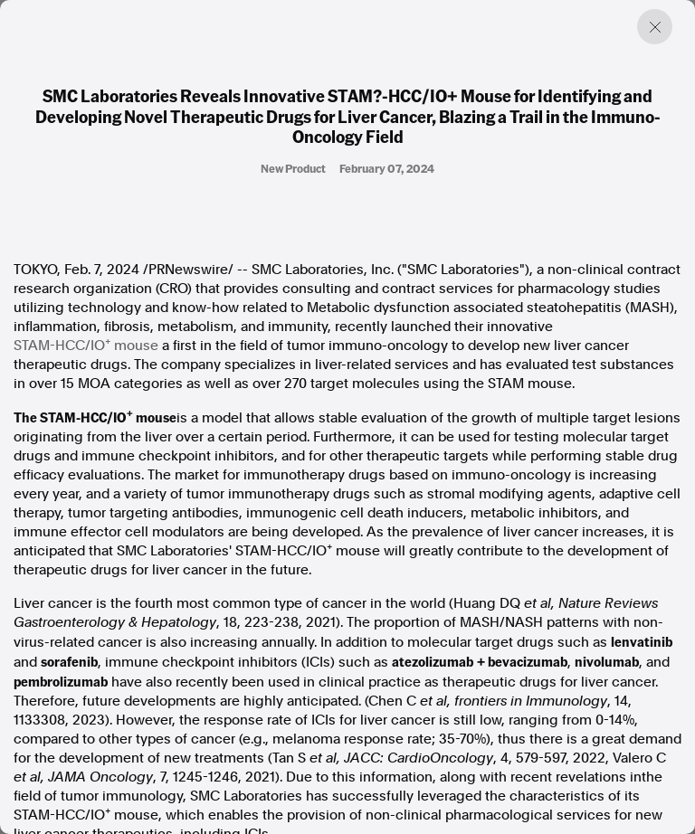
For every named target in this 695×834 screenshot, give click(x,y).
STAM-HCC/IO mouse (86, 345)
